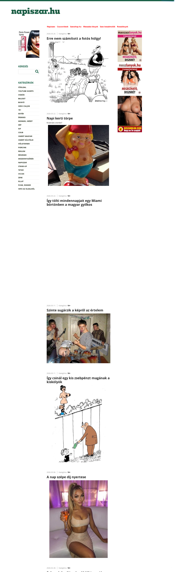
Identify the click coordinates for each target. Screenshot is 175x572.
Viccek (21, 174)
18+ (19, 110)
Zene (20, 177)
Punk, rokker (24, 185)
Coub (20, 132)
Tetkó (21, 170)
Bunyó (21, 102)
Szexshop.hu (75, 26)
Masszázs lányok (90, 26)
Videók (21, 95)
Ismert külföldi (25, 140)
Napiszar (22, 162)
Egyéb (21, 113)
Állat (20, 181)
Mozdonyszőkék (26, 159)
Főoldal (22, 87)
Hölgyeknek (24, 144)
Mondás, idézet (25, 121)
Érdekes (22, 117)
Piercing (22, 147)
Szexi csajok (24, 106)
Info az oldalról (26, 189)
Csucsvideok (62, 26)
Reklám (21, 151)
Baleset (21, 98)
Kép (19, 125)
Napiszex (51, 26)
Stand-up (22, 166)
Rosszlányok (122, 26)
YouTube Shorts (26, 91)
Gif (19, 129)
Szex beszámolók (107, 26)
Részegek (22, 155)
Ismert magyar (25, 136)
